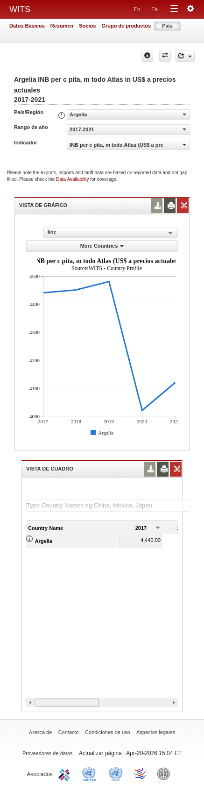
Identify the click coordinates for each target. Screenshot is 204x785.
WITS (19, 9)
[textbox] (108, 505)
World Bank (165, 773)
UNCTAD (91, 773)
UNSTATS (115, 773)
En (137, 9)
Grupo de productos (126, 26)
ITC (65, 773)
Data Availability (73, 179)
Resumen (62, 26)
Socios (87, 26)
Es (154, 9)
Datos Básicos (27, 26)
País (167, 26)
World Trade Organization (140, 773)
